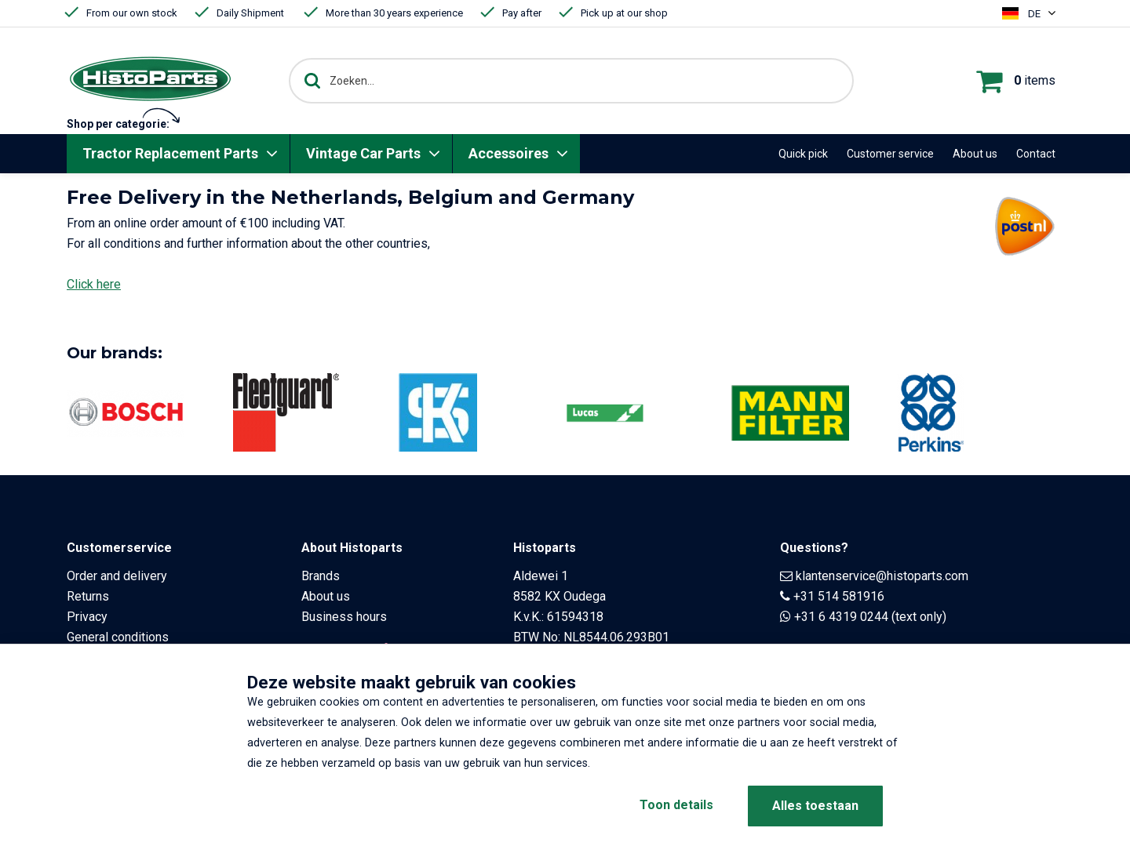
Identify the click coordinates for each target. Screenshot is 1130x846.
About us (975, 153)
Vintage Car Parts (363, 153)
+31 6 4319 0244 (841, 616)
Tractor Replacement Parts (170, 153)
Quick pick (803, 153)
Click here (94, 284)
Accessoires (508, 153)
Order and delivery (117, 575)
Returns (88, 596)
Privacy (87, 616)
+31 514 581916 (838, 596)
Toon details (675, 805)
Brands (320, 575)
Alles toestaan (815, 805)
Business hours (344, 616)
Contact (1035, 153)
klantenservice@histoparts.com (882, 575)
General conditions (118, 637)
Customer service (890, 153)
